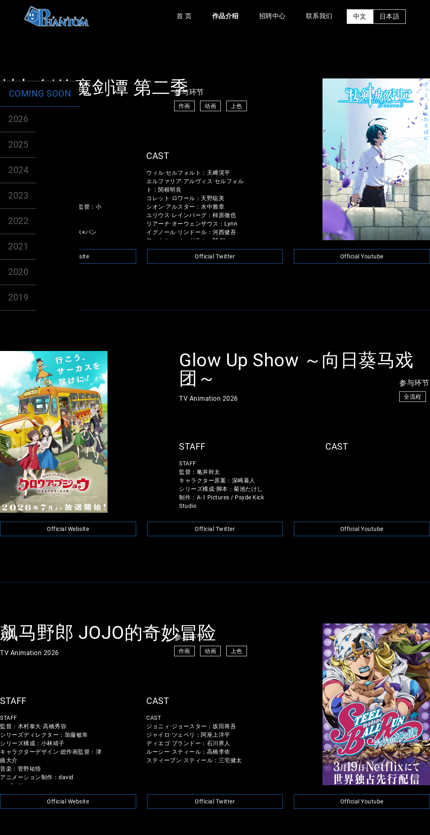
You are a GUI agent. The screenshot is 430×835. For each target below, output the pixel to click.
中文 (360, 16)
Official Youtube (362, 256)
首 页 (184, 16)
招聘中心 (272, 16)
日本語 (389, 16)
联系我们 (319, 16)
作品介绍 (225, 16)
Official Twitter (215, 256)
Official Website (68, 256)
